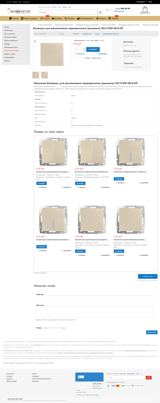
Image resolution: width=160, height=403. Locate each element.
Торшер (64, 7)
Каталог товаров (29, 18)
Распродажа (10, 373)
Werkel (87, 41)
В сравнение (103, 54)
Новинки (113, 18)
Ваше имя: (40, 294)
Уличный (123, 374)
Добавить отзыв (147, 276)
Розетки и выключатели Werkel (64, 25)
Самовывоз (35, 376)
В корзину (93, 49)
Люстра (54, 7)
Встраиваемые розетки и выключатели (87, 25)
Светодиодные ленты (11, 47)
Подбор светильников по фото (41, 378)
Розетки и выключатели (11, 51)
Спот (69, 7)
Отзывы (97, 34)
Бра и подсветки (9, 34)
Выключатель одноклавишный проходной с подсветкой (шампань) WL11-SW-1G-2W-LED (68, 239)
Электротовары (9, 57)
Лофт (59, 7)
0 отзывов (61, 34)
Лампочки (7, 61)
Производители (85, 18)
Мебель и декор (9, 54)
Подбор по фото (17, 2)
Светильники (8, 30)
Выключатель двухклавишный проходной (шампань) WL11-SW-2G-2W (61, 172)
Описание (76, 34)
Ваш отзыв (40, 305)
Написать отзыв (96, 58)
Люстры (6, 27)
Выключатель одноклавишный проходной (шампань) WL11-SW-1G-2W (100, 239)
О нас (8, 2)
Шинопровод (131, 374)
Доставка (57, 18)
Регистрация (141, 2)
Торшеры (7, 44)
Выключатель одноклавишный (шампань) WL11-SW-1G (134, 239)
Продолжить (152, 332)
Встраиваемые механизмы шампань (129, 25)
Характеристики (87, 34)
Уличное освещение (10, 40)
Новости (101, 18)
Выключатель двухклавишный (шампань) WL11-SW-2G (95, 172)
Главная (13, 18)
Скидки (44, 18)
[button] (151, 2)
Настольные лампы (10, 37)
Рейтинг (39, 328)
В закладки (80, 54)
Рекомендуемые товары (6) (111, 34)
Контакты (69, 18)
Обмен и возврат (11, 381)
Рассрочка (26, 2)
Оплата (34, 373)
